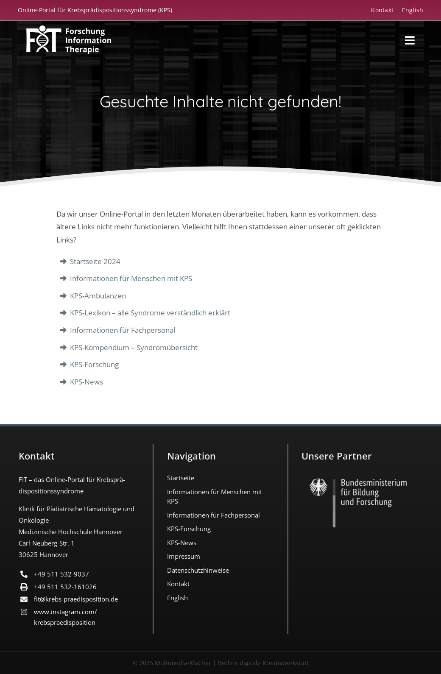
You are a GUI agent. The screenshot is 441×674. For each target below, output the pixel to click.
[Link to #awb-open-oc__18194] (410, 40)
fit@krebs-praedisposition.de (76, 599)
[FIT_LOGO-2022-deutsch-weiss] (68, 29)
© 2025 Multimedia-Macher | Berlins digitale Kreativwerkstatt (221, 663)
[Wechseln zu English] (408, 10)
